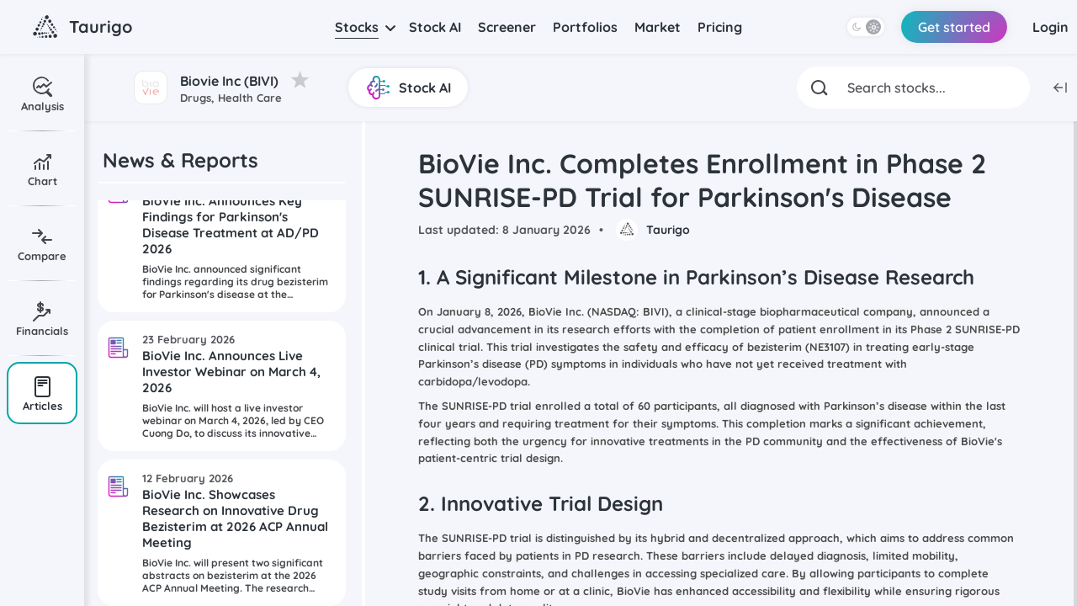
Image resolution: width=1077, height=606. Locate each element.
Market (657, 27)
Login (1050, 27)
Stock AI (435, 27)
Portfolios (585, 27)
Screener (507, 27)
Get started (954, 27)
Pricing (720, 27)
